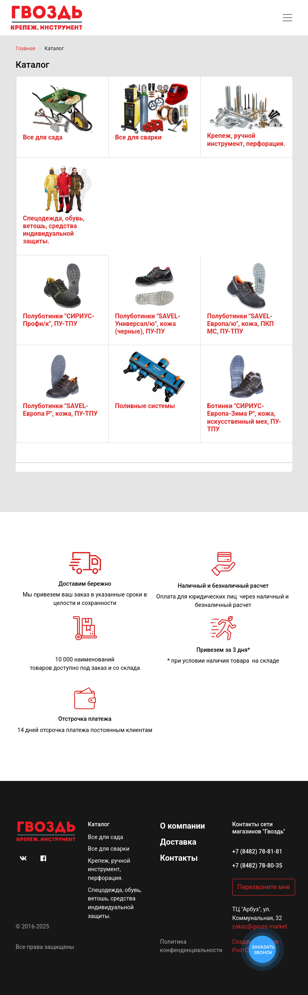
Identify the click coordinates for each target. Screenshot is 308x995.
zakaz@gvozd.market (259, 926)
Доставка (178, 842)
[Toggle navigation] (287, 17)
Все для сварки (109, 848)
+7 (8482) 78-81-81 (257, 851)
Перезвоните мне (263, 887)
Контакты (179, 858)
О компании (182, 826)
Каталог (98, 824)
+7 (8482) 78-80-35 (257, 865)
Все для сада (105, 837)
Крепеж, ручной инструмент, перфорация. (109, 869)
